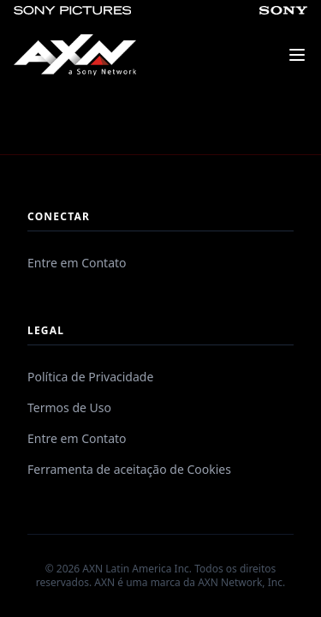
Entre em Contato (77, 263)
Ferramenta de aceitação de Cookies (129, 469)
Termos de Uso (69, 407)
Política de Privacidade (90, 376)
